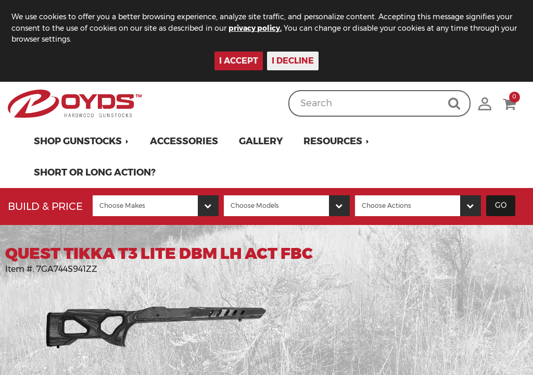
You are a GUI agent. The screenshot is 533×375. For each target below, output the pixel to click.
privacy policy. (255, 28)
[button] (81, 141)
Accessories (184, 141)
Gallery (261, 141)
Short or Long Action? (95, 172)
